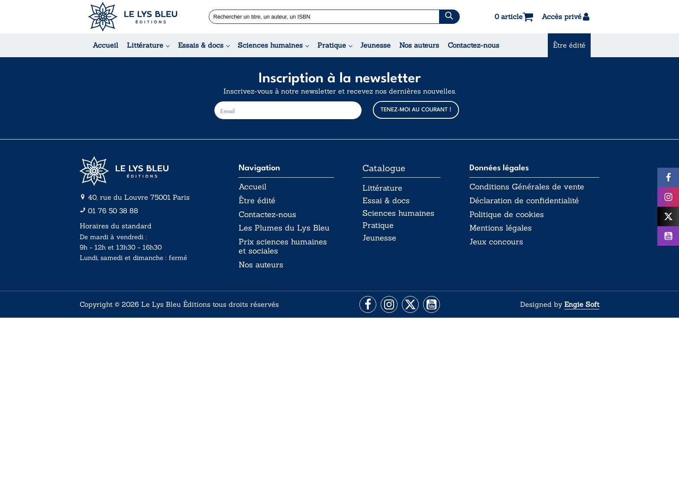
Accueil (105, 45)
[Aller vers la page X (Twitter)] (411, 305)
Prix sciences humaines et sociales (283, 246)
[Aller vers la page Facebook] (366, 305)
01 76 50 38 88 (113, 210)
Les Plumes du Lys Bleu (284, 228)
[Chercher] (449, 17)
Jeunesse (375, 45)
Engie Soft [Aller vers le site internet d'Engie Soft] (581, 304)
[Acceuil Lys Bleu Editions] (132, 16)
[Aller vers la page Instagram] (389, 305)
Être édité (569, 45)
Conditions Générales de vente (526, 187)
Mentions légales (500, 228)
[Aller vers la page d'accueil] (145, 171)
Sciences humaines (270, 45)
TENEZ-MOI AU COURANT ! (416, 110)
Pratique (331, 45)
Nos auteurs (419, 45)
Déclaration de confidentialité (524, 200)
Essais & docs (200, 45)
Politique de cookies (506, 214)
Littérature (145, 45)
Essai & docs (386, 200)
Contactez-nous (473, 45)
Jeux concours (496, 242)
